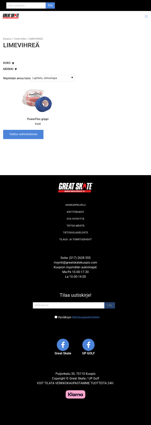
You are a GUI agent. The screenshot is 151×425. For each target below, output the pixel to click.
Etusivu (7, 38)
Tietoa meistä (75, 225)
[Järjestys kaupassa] (53, 78)
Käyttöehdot (75, 211)
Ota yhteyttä (75, 218)
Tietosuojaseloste (75, 232)
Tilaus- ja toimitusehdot (75, 239)
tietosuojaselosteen (86, 317)
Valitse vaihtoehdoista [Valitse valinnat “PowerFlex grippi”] (23, 134)
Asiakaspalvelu (75, 204)
